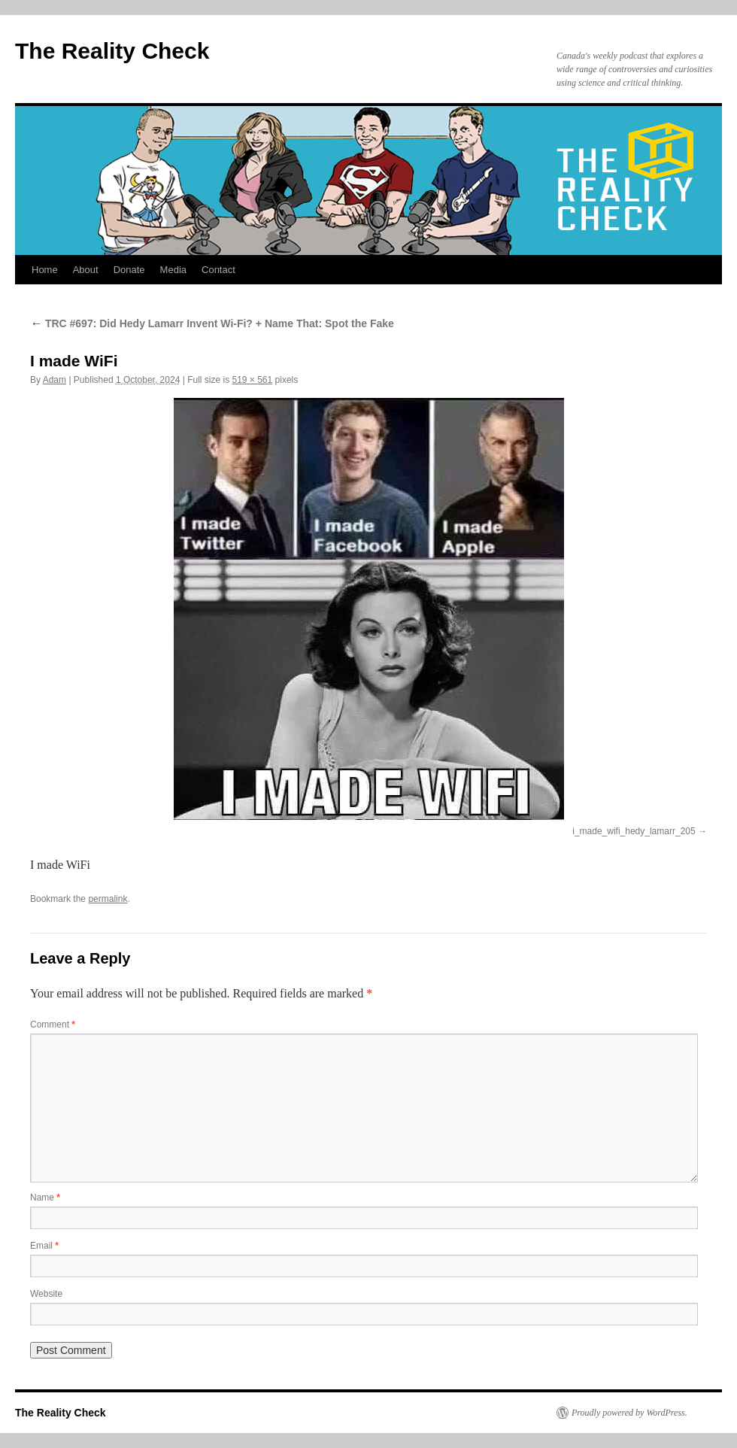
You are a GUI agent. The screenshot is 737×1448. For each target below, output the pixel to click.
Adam (54, 380)
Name (45, 1197)
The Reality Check (112, 50)
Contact (218, 269)
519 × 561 (252, 380)
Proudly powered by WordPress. (629, 1412)
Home (45, 269)
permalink (107, 899)
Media (173, 269)
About (86, 269)
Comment (52, 1024)
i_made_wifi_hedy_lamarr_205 (633, 831)
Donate (129, 269)
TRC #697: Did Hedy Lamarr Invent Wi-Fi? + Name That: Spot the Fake (212, 323)
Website (46, 1294)
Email (44, 1245)
